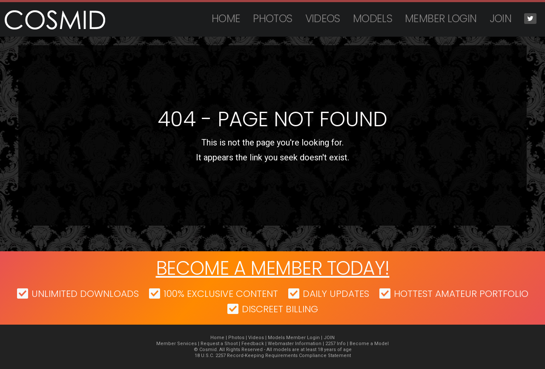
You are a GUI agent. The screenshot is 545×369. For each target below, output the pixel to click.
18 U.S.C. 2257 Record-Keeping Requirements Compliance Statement (273, 355)
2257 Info (335, 343)
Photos (272, 18)
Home (226, 18)
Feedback (252, 343)
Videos (322, 18)
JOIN (501, 18)
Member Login (441, 18)
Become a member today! (273, 268)
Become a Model (369, 343)
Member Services (176, 343)
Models (372, 18)
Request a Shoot (219, 343)
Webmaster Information (294, 343)
